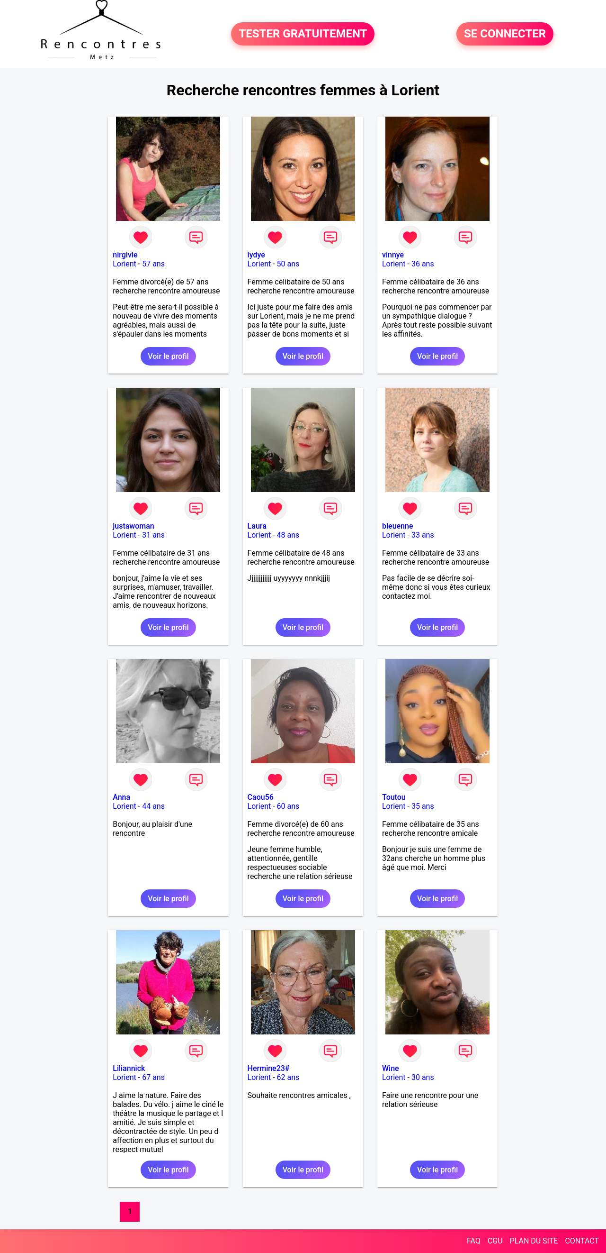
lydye (256, 254)
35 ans (422, 806)
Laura (257, 525)
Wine (390, 1068)
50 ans (288, 263)
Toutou (394, 797)
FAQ (474, 1240)
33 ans (422, 535)
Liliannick (129, 1068)
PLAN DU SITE (534, 1240)
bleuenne (397, 525)
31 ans (153, 535)
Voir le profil (168, 356)
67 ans (153, 1077)
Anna (121, 797)
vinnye (393, 254)
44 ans (153, 806)
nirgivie (125, 254)
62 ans (288, 1077)
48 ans (288, 535)
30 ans (422, 1077)
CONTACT (582, 1240)
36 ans (422, 263)
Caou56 (261, 797)
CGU (495, 1240)
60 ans (288, 806)
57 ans (153, 263)
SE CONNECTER (505, 34)
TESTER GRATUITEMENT (303, 34)
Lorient (124, 263)
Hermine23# (269, 1068)
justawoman (133, 525)
